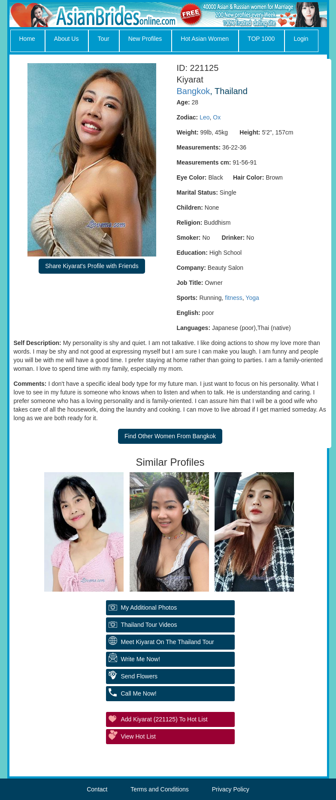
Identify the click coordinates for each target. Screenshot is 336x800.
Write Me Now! (140, 659)
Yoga (252, 297)
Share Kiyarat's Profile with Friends (91, 266)
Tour (103, 38)
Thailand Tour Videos (149, 624)
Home (27, 38)
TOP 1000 (261, 38)
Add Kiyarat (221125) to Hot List (164, 719)
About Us (66, 38)
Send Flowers (139, 676)
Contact (97, 789)
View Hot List (138, 736)
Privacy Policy (230, 789)
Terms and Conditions (159, 789)
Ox (217, 117)
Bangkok (193, 91)
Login (301, 38)
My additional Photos (149, 607)
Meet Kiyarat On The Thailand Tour (167, 641)
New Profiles (145, 38)
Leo (204, 117)
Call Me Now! (139, 693)
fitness (233, 297)
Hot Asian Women (205, 38)
